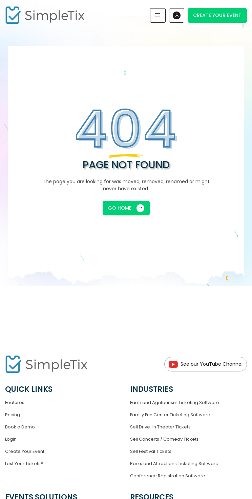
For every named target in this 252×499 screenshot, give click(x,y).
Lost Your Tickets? (24, 463)
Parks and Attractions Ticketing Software (174, 463)
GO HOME (126, 208)
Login (11, 439)
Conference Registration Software (167, 476)
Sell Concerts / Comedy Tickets (164, 439)
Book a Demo (20, 427)
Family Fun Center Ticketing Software (170, 414)
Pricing (12, 414)
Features (14, 402)
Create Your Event (217, 15)
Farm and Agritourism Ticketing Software (174, 402)
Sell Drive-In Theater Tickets (160, 427)
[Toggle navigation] (158, 15)
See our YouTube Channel (206, 364)
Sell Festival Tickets (150, 451)
